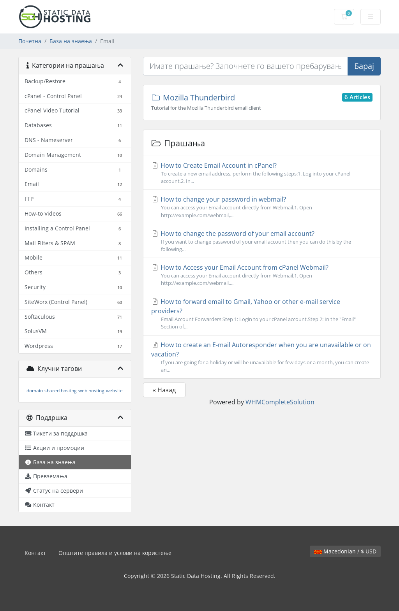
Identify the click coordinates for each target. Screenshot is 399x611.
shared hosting (60, 390)
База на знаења (70, 41)
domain (34, 390)
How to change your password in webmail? (262, 207)
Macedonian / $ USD (345, 551)
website (114, 390)
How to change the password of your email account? (262, 241)
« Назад (164, 390)
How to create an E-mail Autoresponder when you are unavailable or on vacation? (262, 357)
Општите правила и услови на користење (114, 553)
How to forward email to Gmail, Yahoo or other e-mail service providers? (262, 313)
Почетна (29, 41)
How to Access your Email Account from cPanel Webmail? (262, 275)
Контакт (35, 553)
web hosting (91, 390)
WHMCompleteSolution (279, 402)
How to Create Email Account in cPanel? (262, 173)
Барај (364, 66)
